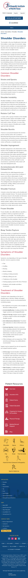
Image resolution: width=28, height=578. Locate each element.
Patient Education (15, 405)
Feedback (4, 546)
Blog (11, 432)
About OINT (5, 505)
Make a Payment (6, 530)
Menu (13, 28)
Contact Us (5, 523)
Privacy (17, 543)
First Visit (12, 389)
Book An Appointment (14, 18)
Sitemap (24, 543)
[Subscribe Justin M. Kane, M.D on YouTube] (16, 538)
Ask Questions (6, 526)
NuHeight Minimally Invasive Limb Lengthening (14, 570)
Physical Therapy (15, 419)
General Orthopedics (7, 495)
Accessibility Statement (14, 549)
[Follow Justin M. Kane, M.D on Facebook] (9, 538)
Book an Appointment (8, 521)
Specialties (8, 32)
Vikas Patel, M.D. (6, 509)
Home (2, 32)
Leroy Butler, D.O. (7, 512)
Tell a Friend (13, 546)
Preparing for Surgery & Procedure (16, 412)
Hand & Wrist (6, 486)
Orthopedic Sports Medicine (9, 497)
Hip (3, 488)
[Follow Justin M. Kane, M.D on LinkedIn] (12, 538)
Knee (4, 491)
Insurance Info (14, 394)
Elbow (4, 484)
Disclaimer (10, 543)
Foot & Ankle (5, 493)
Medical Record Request (14, 425)
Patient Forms (14, 400)
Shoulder (14, 32)
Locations (14, 23)
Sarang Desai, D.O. (7, 514)
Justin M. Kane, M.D (7, 507)
